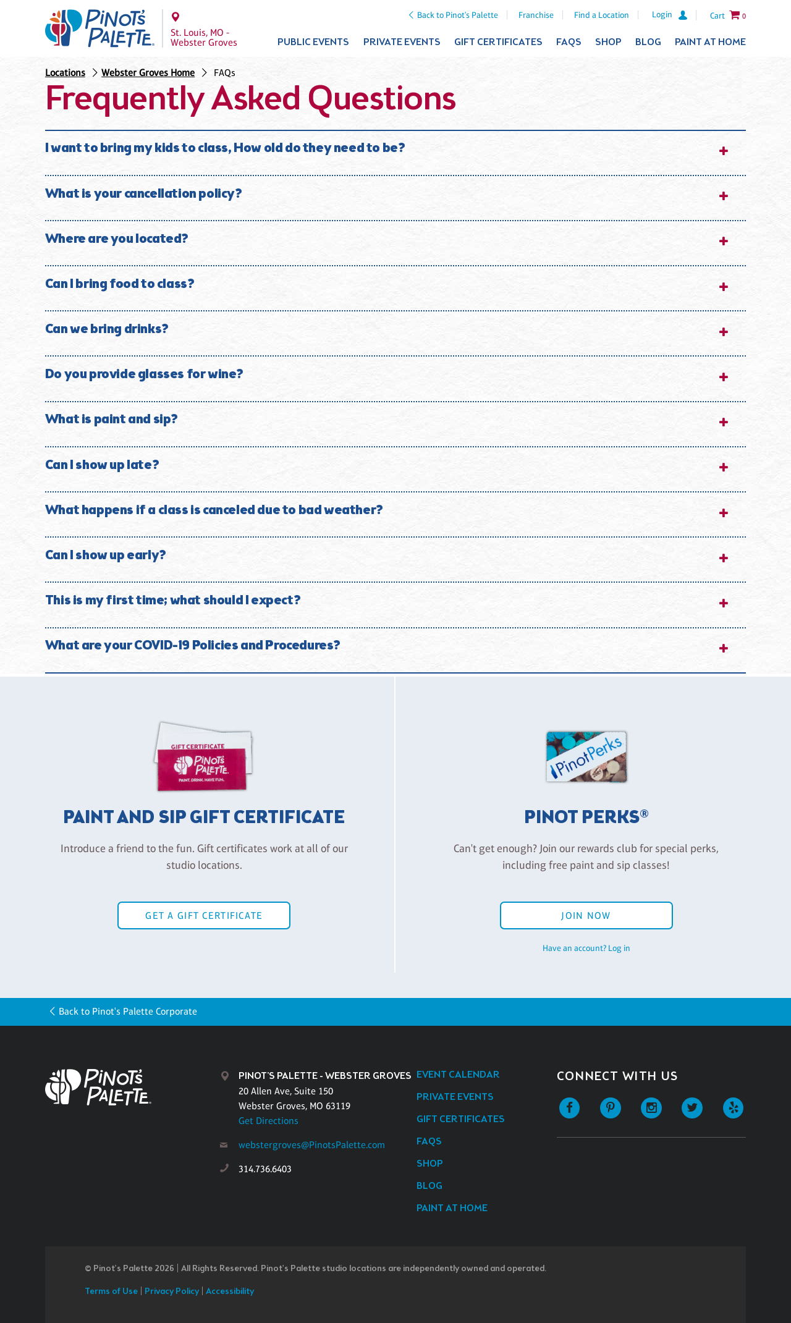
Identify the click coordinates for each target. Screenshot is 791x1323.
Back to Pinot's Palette (457, 15)
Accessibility (230, 1292)
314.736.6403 (265, 1169)
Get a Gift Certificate (204, 915)
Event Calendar (458, 1074)
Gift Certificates (498, 42)
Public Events (313, 42)
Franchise (536, 15)
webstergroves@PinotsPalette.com (312, 1145)
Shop (608, 42)
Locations (65, 72)
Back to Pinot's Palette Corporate (128, 1011)
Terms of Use (111, 1292)
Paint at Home (710, 42)
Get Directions (268, 1120)
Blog (648, 42)
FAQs (569, 42)
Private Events (402, 42)
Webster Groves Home (148, 72)
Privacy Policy (172, 1292)
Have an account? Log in (586, 948)
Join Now (586, 915)
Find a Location (601, 15)
